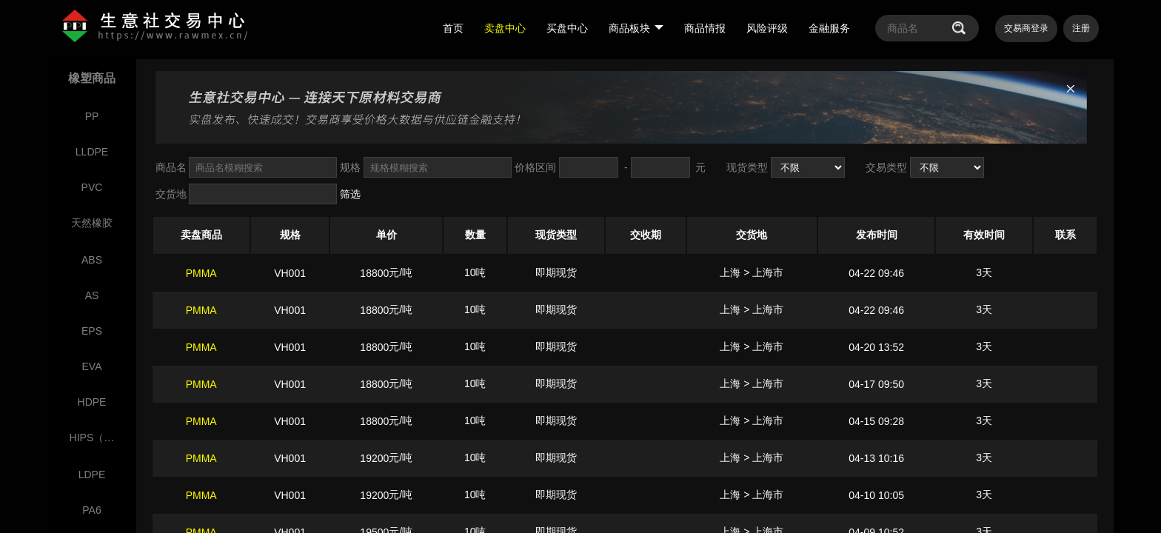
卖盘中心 (505, 28)
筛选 (350, 194)
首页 (453, 28)
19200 (374, 458)
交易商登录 (1026, 28)
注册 (1081, 28)
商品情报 (705, 28)
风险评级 (767, 28)
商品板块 (636, 28)
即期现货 (556, 272)
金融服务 (829, 28)
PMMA (201, 273)
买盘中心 (567, 28)
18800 (374, 273)
